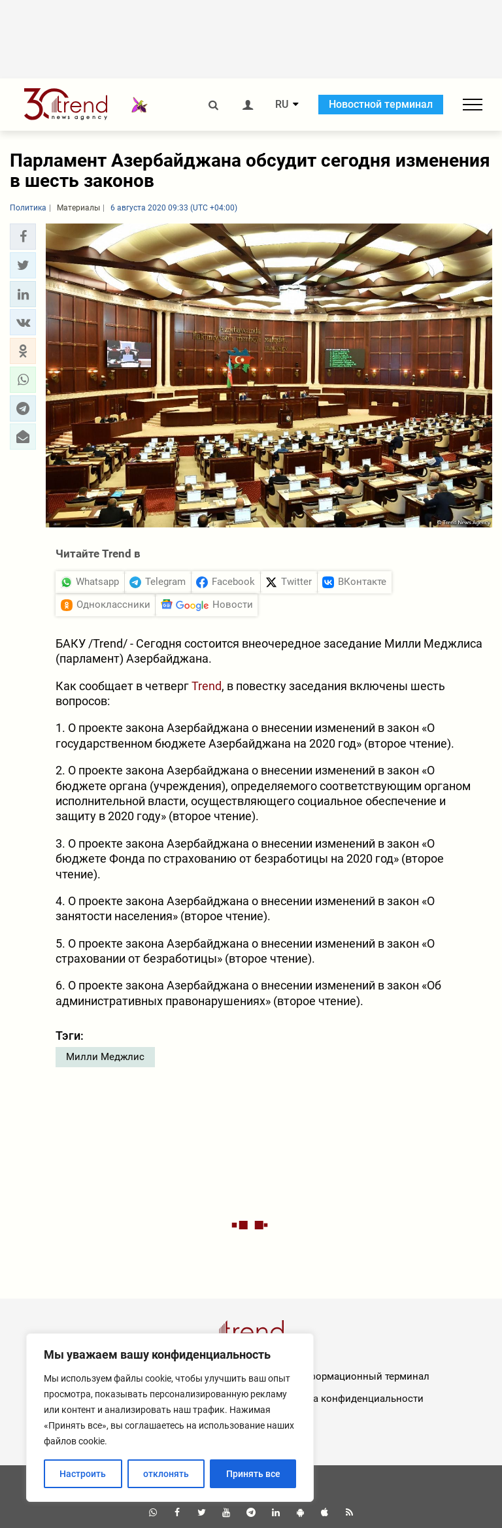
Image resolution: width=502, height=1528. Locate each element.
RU (281, 104)
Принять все (253, 1474)
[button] (23, 236)
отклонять (166, 1474)
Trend (207, 686)
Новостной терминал (381, 104)
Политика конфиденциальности (348, 1398)
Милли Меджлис (105, 1057)
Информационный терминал (362, 1376)
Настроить (82, 1474)
